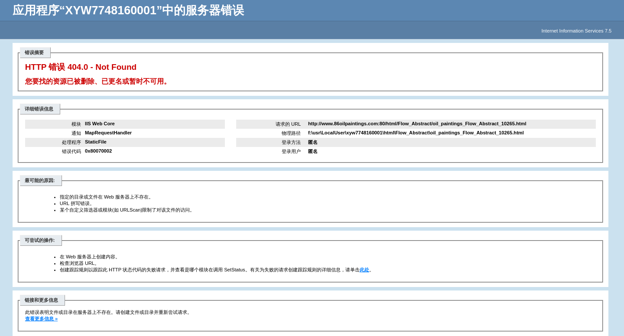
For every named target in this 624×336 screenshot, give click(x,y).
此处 (364, 269)
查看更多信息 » (41, 318)
